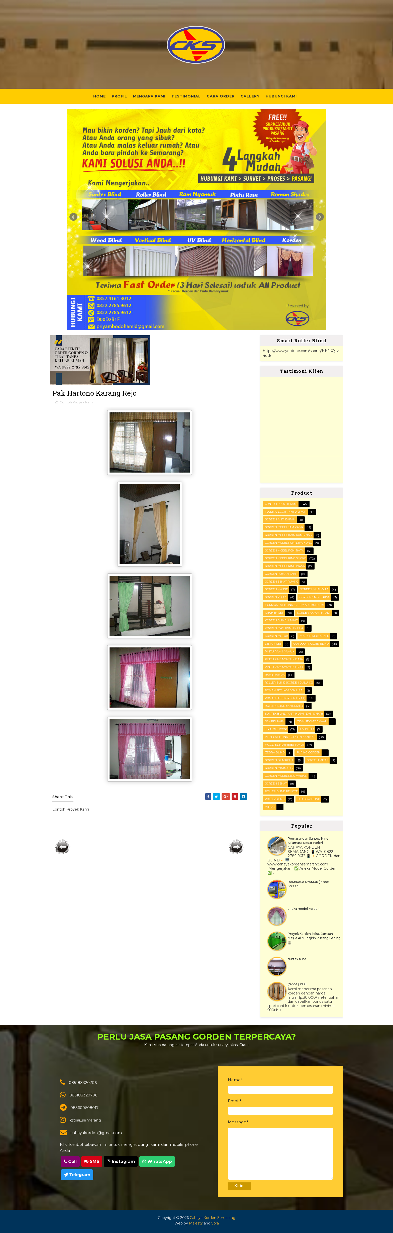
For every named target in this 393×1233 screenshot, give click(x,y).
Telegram (77, 1174)
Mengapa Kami (149, 96)
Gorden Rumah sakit (281, 574)
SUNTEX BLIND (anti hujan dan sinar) (294, 713)
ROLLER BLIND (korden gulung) (289, 682)
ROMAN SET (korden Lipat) (285, 698)
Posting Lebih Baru (62, 847)
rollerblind (274, 799)
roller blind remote (281, 791)
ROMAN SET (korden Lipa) (284, 690)
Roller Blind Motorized (284, 706)
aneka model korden (304, 909)
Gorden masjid (276, 589)
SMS (91, 1161)
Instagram (121, 1161)
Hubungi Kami (281, 96)
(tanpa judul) (297, 984)
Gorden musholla (314, 589)
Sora (215, 1223)
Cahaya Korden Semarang (212, 1217)
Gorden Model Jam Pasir (284, 527)
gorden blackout (279, 760)
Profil (119, 96)
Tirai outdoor (276, 729)
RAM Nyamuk (275, 675)
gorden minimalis (278, 768)
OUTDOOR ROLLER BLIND (311, 643)
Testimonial (186, 96)
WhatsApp (157, 1161)
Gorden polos (276, 597)
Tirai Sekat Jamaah (312, 721)
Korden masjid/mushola (284, 628)
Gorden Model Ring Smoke (285, 558)
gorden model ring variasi (286, 775)
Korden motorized (314, 636)
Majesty (196, 1223)
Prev (73, 217)
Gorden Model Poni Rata (284, 550)
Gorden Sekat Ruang (281, 581)
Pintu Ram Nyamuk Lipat (284, 667)
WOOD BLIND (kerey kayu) (284, 744)
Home (99, 96)
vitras (270, 807)
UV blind (307, 729)
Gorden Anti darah (280, 519)
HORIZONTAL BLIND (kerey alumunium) (294, 605)
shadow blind (309, 799)
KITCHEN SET (274, 612)
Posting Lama (236, 847)
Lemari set (273, 643)
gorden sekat (276, 783)
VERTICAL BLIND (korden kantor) (290, 737)
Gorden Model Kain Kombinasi (288, 535)
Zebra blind (274, 752)
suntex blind (297, 959)
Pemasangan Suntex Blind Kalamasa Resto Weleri (308, 841)
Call (70, 1161)
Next (320, 217)
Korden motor (276, 636)
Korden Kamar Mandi (314, 612)
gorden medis (317, 760)
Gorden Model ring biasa (285, 566)
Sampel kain (274, 721)
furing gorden (308, 752)
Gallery (250, 96)
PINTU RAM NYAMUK (279, 651)
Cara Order (221, 96)
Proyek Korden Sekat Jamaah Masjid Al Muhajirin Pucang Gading (314, 936)
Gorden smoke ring (315, 597)
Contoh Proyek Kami (76, 402)
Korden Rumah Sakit (281, 620)
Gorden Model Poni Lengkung (288, 542)
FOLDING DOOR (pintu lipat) (286, 511)
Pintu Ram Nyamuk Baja (284, 659)
